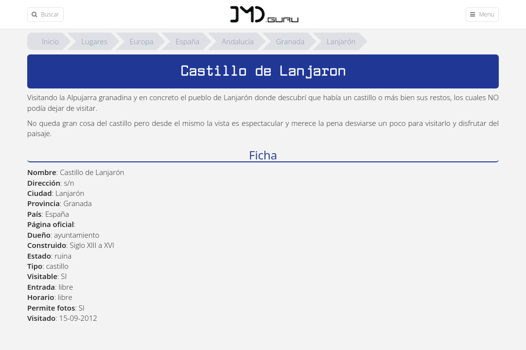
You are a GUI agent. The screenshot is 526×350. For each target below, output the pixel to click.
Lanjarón (341, 41)
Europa (142, 41)
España (187, 41)
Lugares (94, 41)
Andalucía (237, 41)
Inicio (50, 41)
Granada (290, 41)
